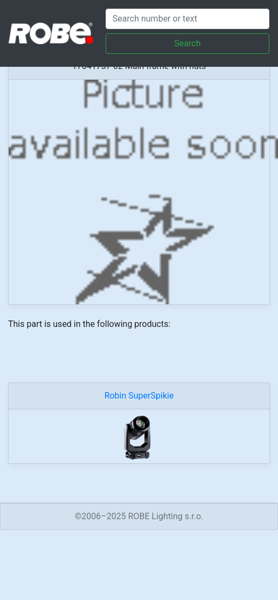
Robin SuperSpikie (139, 395)
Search (187, 43)
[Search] (187, 19)
